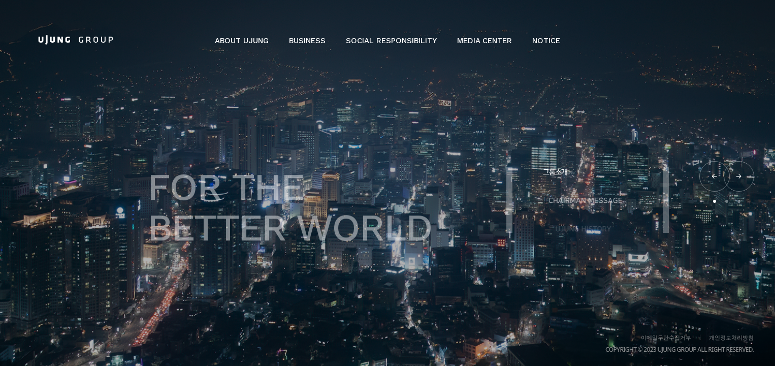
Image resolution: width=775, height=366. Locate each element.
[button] (242, 45)
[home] (76, 39)
